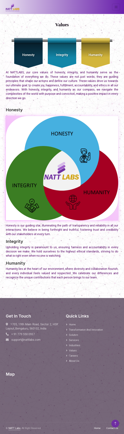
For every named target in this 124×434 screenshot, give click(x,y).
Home (72, 325)
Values (73, 351)
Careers (73, 356)
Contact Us (112, 428)
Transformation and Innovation (86, 330)
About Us (74, 361)
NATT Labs (14, 428)
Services (74, 340)
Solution (73, 335)
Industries (74, 345)
